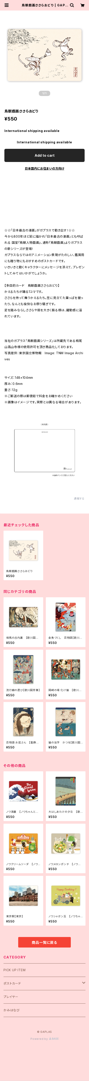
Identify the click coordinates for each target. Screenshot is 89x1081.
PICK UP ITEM (15, 970)
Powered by (44, 1038)
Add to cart (45, 155)
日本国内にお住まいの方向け (44, 168)
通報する (79, 498)
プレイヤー (11, 997)
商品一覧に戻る (44, 942)
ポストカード (12, 983)
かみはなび (12, 1010)
